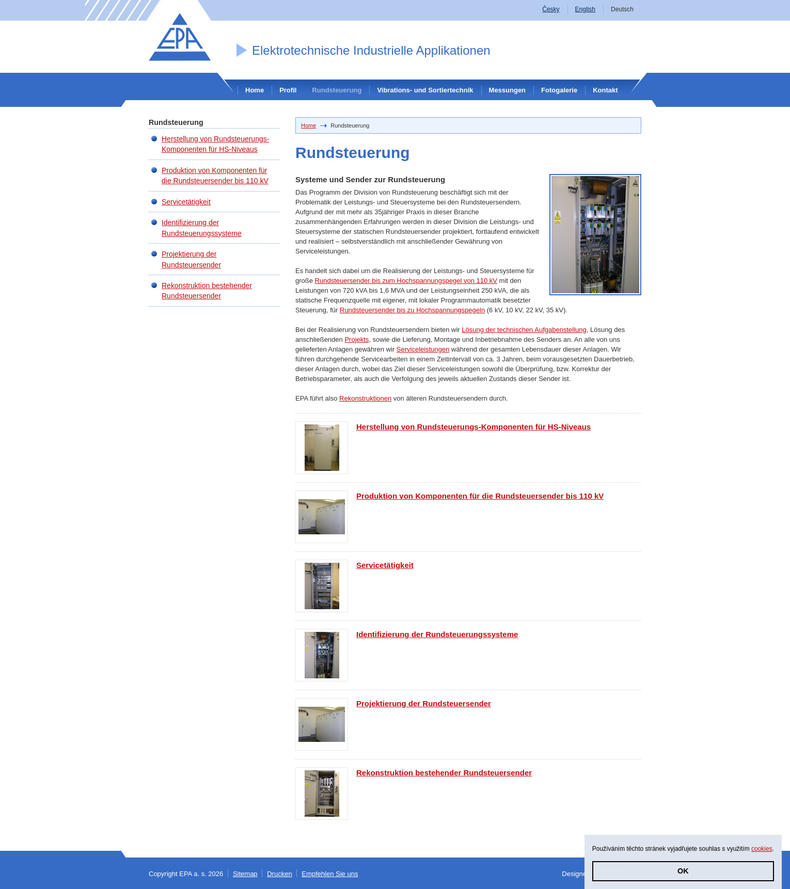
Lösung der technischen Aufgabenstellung (524, 330)
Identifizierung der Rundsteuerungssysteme (437, 634)
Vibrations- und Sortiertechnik (425, 90)
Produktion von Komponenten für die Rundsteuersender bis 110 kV (480, 495)
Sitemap (245, 874)
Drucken (279, 874)
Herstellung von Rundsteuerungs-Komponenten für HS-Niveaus (473, 426)
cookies (761, 848)
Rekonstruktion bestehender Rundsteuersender (444, 772)
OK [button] (683, 871)
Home (254, 90)
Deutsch (622, 9)
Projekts (356, 339)
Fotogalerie (559, 90)
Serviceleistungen (423, 349)
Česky (550, 9)
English (585, 9)
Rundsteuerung (336, 90)
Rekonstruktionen (365, 398)
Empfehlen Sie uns (330, 874)
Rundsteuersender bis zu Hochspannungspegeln (412, 310)
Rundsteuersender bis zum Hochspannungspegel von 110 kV (406, 280)
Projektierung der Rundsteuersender (423, 703)
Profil (287, 90)
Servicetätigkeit (385, 565)
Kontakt (605, 90)
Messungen (507, 90)
